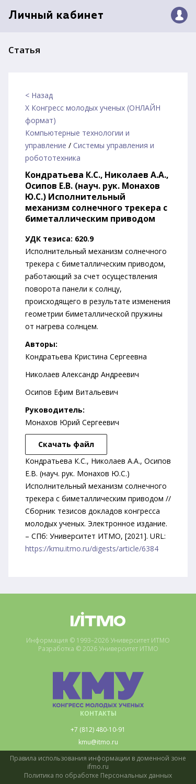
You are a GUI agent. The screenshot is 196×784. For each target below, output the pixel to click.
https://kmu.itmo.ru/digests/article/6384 (91, 548)
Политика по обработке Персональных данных (98, 775)
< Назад (39, 95)
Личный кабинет (56, 15)
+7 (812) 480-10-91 (98, 730)
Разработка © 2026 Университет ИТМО (98, 649)
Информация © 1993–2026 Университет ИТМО (98, 640)
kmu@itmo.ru (98, 742)
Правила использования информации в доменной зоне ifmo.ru (98, 762)
